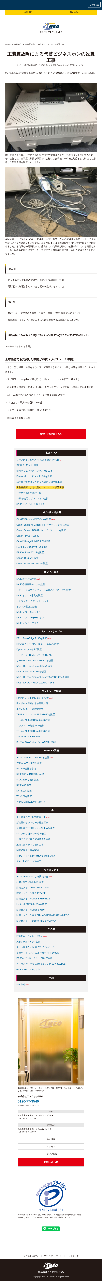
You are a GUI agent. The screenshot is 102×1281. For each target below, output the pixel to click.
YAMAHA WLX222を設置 (29, 763)
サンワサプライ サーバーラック (32, 601)
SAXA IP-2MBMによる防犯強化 (32, 876)
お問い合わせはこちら (51, 434)
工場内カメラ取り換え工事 (30, 844)
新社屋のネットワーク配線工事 (32, 822)
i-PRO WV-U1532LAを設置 (30, 882)
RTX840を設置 (23, 785)
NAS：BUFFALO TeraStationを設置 (34, 666)
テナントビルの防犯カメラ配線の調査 (35, 856)
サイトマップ (73, 1256)
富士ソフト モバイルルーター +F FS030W (37, 953)
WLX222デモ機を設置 (27, 779)
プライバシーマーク (53, 1256)
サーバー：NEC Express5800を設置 (34, 660)
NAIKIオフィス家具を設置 (29, 595)
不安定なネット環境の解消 (30, 709)
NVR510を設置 (24, 791)
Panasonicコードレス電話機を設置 (34, 476)
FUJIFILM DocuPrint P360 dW (31, 547)
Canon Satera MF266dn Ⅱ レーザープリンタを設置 (42, 525)
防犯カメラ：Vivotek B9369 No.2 (33, 898)
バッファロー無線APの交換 (30, 725)
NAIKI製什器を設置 (26, 579)
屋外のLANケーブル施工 (28, 861)
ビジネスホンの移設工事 (28, 493)
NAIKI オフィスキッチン (28, 612)
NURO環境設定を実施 (27, 850)
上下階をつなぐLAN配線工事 (31, 817)
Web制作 (21, 984)
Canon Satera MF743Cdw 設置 (32, 563)
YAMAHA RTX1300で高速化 (30, 802)
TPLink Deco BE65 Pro (28, 736)
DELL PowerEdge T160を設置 (31, 638)
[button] (94, 5)
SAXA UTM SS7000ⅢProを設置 (32, 757)
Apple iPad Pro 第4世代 (28, 941)
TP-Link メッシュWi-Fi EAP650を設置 (35, 714)
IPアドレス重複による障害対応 (32, 703)
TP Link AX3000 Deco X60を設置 (33, 720)
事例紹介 (18, 44)
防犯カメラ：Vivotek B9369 (30, 910)
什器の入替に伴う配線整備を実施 (33, 839)
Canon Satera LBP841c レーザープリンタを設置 (41, 530)
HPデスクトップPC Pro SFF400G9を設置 (37, 644)
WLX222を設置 (24, 796)
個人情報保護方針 (31, 1256)
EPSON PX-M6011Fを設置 (30, 552)
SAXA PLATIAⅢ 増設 (27, 465)
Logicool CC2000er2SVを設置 (31, 904)
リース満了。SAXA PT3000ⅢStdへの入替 (37, 460)
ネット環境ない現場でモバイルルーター (36, 947)
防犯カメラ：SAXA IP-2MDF (31, 893)
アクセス (51, 1146)
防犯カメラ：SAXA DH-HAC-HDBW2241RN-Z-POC (42, 915)
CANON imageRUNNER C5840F (33, 541)
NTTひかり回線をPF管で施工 (31, 833)
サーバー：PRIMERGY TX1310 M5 (34, 655)
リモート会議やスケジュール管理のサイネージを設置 (43, 590)
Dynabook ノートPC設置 (29, 649)
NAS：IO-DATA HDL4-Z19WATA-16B (35, 682)
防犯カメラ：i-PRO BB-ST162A (32, 887)
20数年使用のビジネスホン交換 (32, 498)
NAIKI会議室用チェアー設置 (30, 584)
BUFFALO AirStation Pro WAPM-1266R (36, 742)
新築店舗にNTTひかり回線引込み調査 (35, 828)
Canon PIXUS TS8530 (27, 536)
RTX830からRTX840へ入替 (30, 774)
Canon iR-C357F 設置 (27, 558)
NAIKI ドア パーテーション (30, 617)
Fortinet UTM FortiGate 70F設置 (32, 698)
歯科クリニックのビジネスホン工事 (34, 471)
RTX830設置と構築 (26, 768)
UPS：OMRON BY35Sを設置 (31, 671)
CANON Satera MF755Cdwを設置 (33, 519)
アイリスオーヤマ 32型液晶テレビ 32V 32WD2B (41, 964)
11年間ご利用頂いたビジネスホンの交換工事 (39, 482)
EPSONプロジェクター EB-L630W (34, 958)
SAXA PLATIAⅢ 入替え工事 (30, 504)
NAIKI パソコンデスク (27, 623)
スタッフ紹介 (51, 1153)
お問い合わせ (74, 12)
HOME (8, 44)
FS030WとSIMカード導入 (29, 936)
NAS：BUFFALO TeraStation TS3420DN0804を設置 (42, 677)
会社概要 (28, 12)
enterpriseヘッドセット (28, 969)
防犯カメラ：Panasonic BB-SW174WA (36, 921)
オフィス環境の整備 (26, 606)
